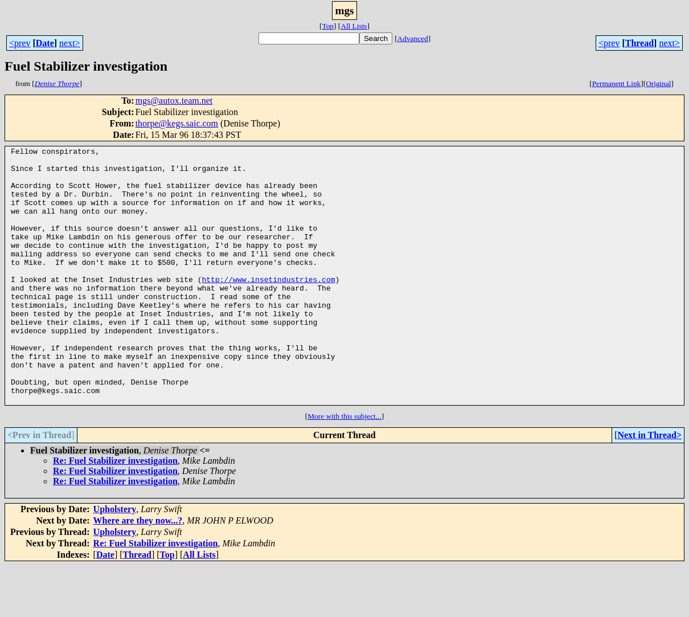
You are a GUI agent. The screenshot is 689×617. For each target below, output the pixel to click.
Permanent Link (616, 83)
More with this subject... (344, 467)
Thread (639, 43)
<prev (19, 43)
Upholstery (115, 560)
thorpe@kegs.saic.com (177, 123)
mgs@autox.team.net (174, 100)
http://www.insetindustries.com (268, 306)
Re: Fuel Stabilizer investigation (115, 512)
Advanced (412, 38)
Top (328, 26)
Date (45, 43)
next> (69, 43)
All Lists (354, 26)
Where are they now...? (138, 572)
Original (658, 83)
